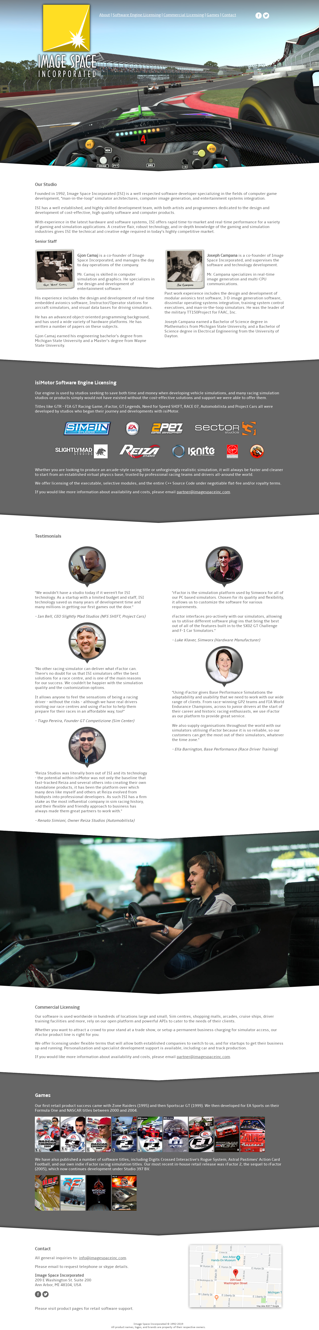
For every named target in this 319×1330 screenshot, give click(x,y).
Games (213, 14)
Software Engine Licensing (137, 14)
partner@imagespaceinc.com (203, 492)
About (104, 14)
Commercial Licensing (183, 14)
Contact (229, 14)
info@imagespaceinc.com (102, 1257)
